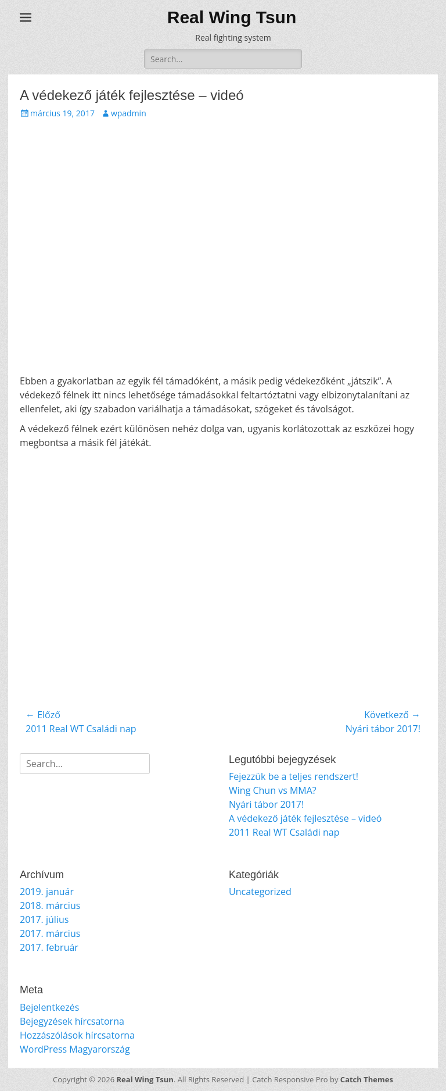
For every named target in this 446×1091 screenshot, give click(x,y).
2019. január (47, 891)
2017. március (50, 933)
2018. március (50, 905)
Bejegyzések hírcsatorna (72, 1021)
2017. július (44, 919)
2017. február (49, 947)
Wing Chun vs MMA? (272, 790)
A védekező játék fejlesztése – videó (305, 818)
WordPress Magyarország (75, 1049)
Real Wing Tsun (232, 17)
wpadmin (128, 113)
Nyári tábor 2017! (266, 804)
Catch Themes (366, 1079)
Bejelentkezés (49, 1007)
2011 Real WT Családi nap (284, 832)
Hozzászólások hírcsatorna (77, 1035)
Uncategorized (260, 891)
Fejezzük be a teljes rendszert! (293, 776)
